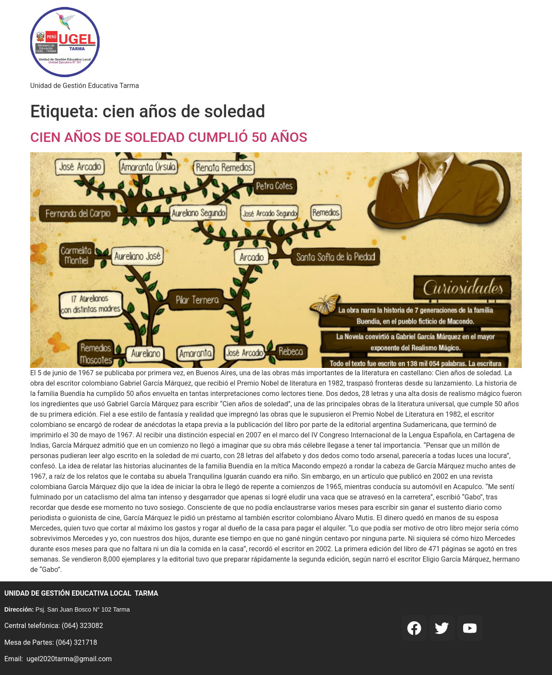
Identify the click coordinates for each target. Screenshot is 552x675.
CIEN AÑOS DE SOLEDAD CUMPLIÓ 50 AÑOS (168, 137)
